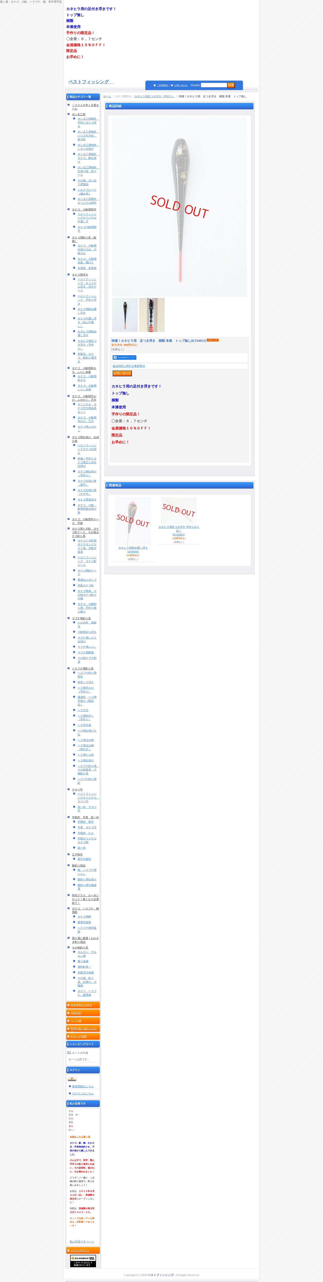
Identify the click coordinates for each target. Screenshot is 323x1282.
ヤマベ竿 (77, 789)
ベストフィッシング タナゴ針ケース (87, 561)
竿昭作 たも (86, 833)
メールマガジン (80, 1250)
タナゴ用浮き (80, 274)
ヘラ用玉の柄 (86, 740)
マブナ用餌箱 (86, 652)
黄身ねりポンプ (87, 579)
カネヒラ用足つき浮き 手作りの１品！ (178, 530)
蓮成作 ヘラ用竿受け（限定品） (87, 700)
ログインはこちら (83, 1093)
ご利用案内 (162, 85)
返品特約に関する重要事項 (129, 366)
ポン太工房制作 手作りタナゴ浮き (88, 122)
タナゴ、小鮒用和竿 (84, 209)
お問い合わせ (181, 85)
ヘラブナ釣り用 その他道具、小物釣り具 (88, 769)
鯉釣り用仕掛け (87, 879)
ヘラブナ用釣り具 (83, 668)
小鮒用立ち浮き (87, 632)
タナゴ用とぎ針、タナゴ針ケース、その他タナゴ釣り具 (85, 532)
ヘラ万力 (83, 710)
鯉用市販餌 (84, 922)
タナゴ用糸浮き (87, 499)
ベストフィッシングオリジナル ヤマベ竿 (88, 797)
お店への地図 (79, 1036)
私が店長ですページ (82, 1241)
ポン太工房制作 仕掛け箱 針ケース (88, 171)
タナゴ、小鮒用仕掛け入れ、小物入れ (87, 249)
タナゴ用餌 (84, 916)
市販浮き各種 (86, 972)
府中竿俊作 (84, 859)
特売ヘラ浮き (86, 682)
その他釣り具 (80, 947)
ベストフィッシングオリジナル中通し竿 (87, 217)
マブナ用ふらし (87, 646)
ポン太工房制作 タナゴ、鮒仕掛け (88, 158)
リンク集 (76, 1020)
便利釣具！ (84, 966)
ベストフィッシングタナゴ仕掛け (87, 449)
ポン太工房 (78, 114)
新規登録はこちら (83, 1086)
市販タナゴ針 (86, 585)
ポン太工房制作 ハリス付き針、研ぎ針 (88, 135)
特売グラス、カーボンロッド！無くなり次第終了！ (85, 899)
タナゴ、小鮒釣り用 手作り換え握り (87, 607)
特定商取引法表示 (81, 1005)
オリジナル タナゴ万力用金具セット (87, 408)
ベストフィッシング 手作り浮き (87, 300)
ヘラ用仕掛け (86, 760)
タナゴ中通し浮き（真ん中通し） (87, 322)
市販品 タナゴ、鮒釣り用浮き (87, 357)
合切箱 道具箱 (87, 268)
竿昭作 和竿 (86, 821)
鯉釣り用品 (78, 865)
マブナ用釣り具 (81, 618)
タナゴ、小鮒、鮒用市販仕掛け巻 (87, 509)
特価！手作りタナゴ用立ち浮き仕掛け (87, 462)
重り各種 (83, 961)
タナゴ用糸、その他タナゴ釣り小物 (87, 594)
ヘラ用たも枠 (86, 754)
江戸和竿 (77, 854)
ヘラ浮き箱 (84, 725)
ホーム (107, 96)
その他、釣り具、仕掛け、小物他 (87, 982)
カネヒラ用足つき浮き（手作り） (87, 344)
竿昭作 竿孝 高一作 (85, 817)
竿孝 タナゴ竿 (87, 827)
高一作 (82, 847)
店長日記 (76, 1012)
